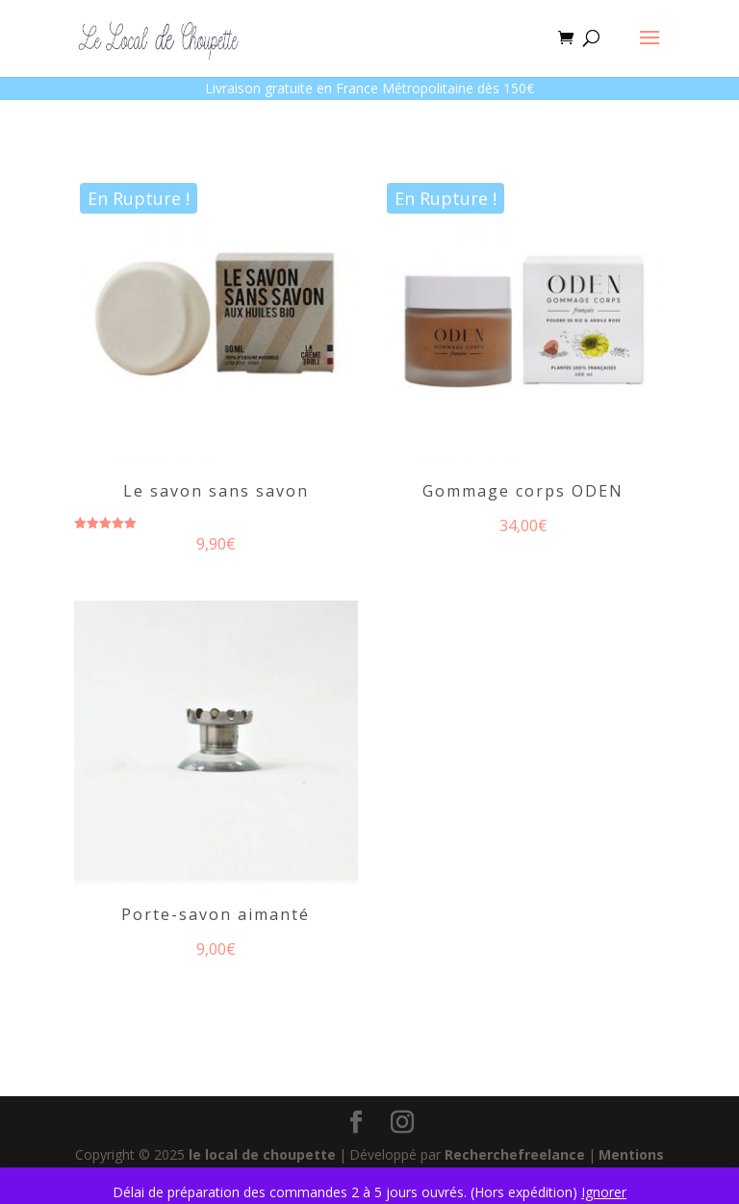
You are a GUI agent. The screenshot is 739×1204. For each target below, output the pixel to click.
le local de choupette (262, 1154)
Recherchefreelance (515, 1154)
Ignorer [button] (603, 1192)
